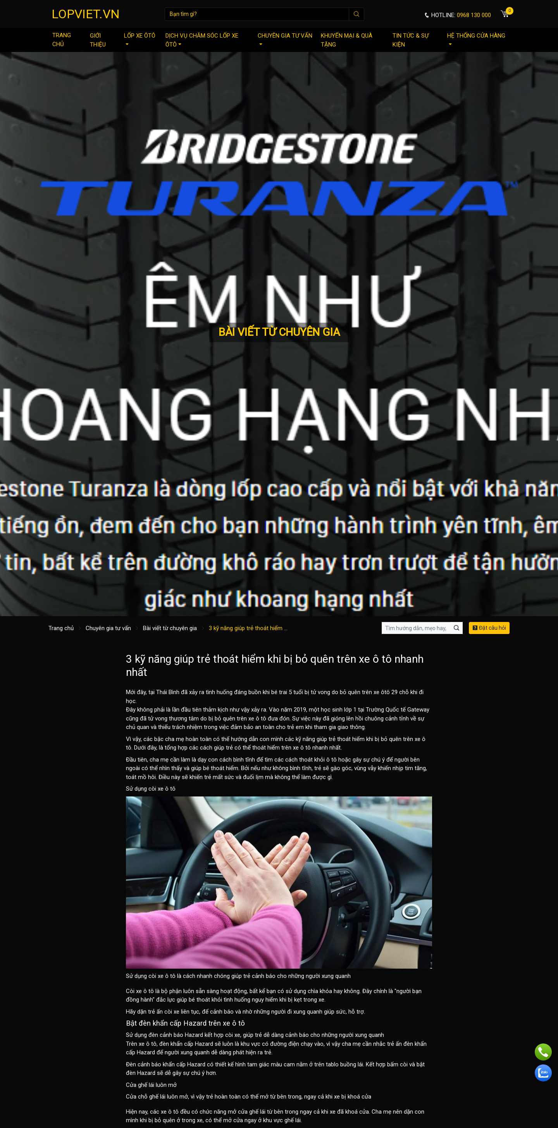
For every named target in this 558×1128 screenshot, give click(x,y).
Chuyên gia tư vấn (285, 38)
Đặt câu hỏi (489, 628)
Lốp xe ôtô (139, 38)
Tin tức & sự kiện (411, 40)
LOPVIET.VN (86, 14)
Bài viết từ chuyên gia (170, 628)
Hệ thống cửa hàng (476, 38)
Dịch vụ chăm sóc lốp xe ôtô (201, 40)
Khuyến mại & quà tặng (346, 40)
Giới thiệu (98, 40)
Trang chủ (61, 40)
